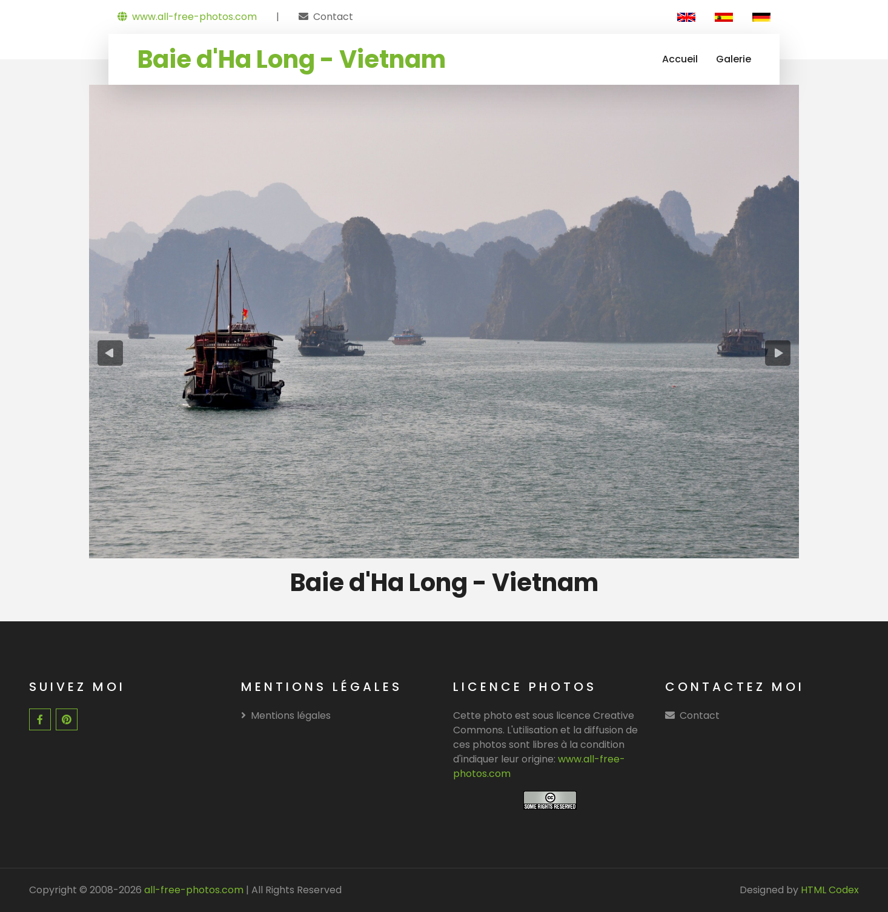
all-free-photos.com (193, 890)
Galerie (733, 59)
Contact (333, 17)
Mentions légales (286, 715)
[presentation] (110, 353)
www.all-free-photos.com (187, 17)
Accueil (680, 59)
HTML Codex (830, 890)
